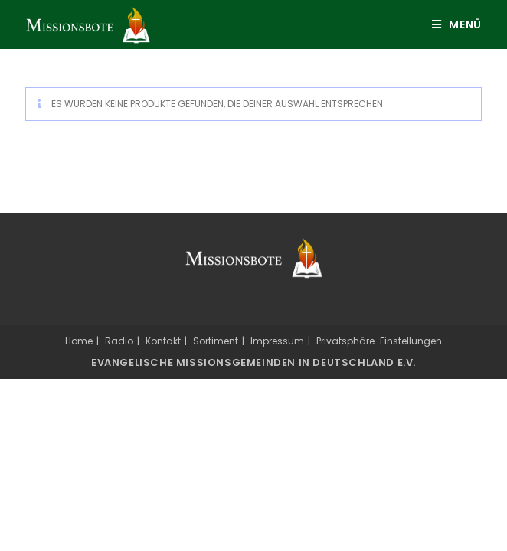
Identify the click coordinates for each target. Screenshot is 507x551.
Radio (119, 340)
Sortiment (215, 340)
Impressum (277, 340)
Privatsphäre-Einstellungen (379, 340)
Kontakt (163, 340)
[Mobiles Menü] (451, 24)
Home (79, 340)
